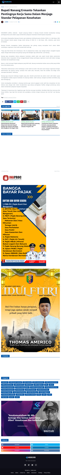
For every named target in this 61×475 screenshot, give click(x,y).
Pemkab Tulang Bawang (19, 392)
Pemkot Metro (20, 394)
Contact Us (22, 472)
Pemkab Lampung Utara (8, 389)
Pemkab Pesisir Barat (43, 389)
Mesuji (51, 384)
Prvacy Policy (47, 472)
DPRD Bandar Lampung (15, 382)
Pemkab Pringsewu (6, 392)
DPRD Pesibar (29, 384)
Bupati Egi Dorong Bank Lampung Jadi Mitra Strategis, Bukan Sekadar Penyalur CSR (30, 125)
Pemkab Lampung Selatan (11, 6)
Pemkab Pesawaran (30, 389)
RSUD (38, 394)
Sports (44, 394)
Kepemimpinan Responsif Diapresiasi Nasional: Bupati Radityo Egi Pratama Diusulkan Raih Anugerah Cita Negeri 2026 (9, 126)
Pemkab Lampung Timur (51, 387)
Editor (28, 472)
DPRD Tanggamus (39, 384)
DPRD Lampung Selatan (51, 382)
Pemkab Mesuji (19, 389)
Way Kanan (5, 397)
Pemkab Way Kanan (32, 392)
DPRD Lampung (27, 382)
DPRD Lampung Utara (7, 384)
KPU (46, 384)
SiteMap (40, 472)
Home (2, 6)
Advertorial (4, 382)
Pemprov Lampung (30, 394)
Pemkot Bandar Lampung (8, 394)
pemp (17, 397)
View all (58, 106)
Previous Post (5, 171)
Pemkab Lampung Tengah (37, 387)
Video (49, 394)
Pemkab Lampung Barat (8, 387)
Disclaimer (33, 472)
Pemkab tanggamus (44, 392)
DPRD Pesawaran (19, 384)
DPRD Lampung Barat (38, 382)
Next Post (57, 171)
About (16, 472)
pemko (11, 397)
